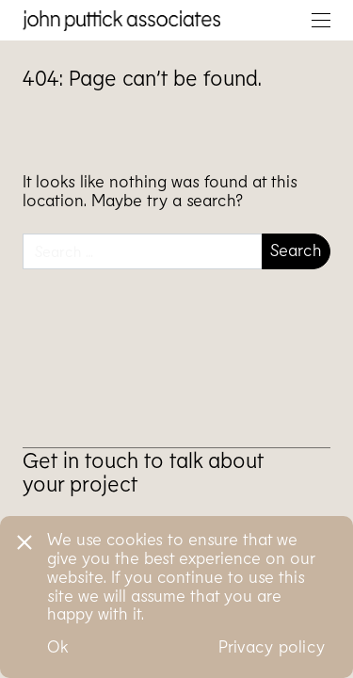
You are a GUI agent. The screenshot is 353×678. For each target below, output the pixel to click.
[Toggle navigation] (321, 20)
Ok (58, 646)
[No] (23, 539)
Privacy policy (272, 646)
